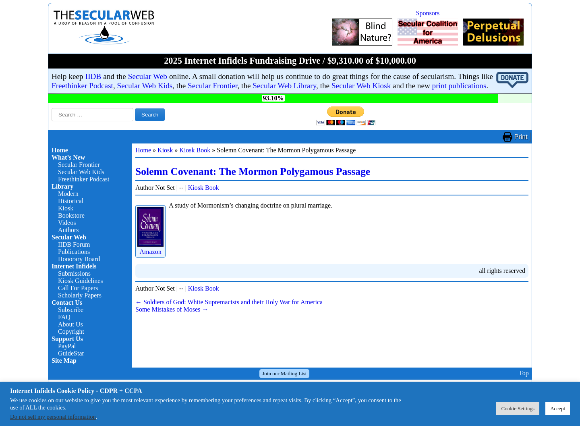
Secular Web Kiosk (361, 85)
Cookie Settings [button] (517, 408)
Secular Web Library (284, 85)
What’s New (68, 157)
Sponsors (428, 13)
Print (521, 136)
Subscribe (70, 309)
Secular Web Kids (145, 85)
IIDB (93, 76)
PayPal (67, 346)
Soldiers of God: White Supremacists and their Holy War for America (229, 302)
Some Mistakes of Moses (171, 309)
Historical (70, 200)
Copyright (71, 331)
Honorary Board (79, 259)
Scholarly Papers (80, 295)
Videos (67, 222)
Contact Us (67, 302)
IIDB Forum (74, 244)
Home (60, 150)
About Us (70, 324)
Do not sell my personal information (53, 417)
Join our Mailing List (284, 373)
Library (62, 186)
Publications (74, 251)
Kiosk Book (194, 150)
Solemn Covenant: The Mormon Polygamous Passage (252, 171)
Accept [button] (557, 408)
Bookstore (71, 215)
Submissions (74, 273)
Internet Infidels (74, 266)
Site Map (64, 360)
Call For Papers (78, 288)
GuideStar (71, 353)
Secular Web (147, 76)
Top (524, 373)
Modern (68, 193)
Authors (68, 230)
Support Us (67, 338)
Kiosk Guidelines (80, 280)
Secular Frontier (212, 85)
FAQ (64, 317)
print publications (459, 85)
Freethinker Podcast (82, 85)
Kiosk (65, 208)
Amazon (150, 248)
